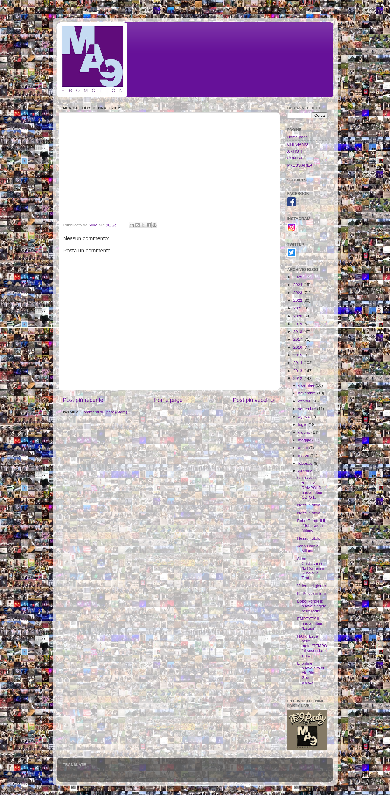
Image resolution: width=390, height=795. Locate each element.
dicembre (307, 385)
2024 (298, 284)
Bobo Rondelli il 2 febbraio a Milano (311, 525)
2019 (298, 324)
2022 (298, 300)
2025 (298, 277)
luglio (303, 424)
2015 (298, 355)
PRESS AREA (300, 165)
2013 (298, 371)
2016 (298, 347)
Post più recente (83, 400)
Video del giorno (311, 586)
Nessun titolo (308, 505)
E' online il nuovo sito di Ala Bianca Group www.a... (310, 673)
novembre (307, 393)
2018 (298, 331)
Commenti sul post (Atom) (104, 412)
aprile (303, 447)
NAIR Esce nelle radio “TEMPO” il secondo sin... (312, 646)
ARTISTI (295, 151)
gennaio (306, 471)
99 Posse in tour (311, 593)
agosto (304, 416)
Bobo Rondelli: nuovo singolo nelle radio (311, 606)
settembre (307, 409)
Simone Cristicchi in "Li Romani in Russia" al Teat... (311, 568)
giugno (304, 432)
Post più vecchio (253, 400)
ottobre (305, 401)
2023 (298, 292)
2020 (298, 316)
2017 (298, 339)
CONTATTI (297, 158)
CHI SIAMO (297, 144)
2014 (298, 363)
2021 (298, 308)
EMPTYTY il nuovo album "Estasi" (310, 623)
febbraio (306, 463)
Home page (168, 400)
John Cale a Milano (307, 548)
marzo (304, 455)
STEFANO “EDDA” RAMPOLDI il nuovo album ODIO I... (311, 488)
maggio (305, 440)
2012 (298, 378)
